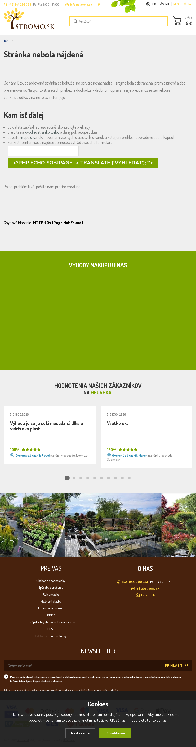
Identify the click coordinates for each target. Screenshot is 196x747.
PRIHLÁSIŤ (173, 665)
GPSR (50, 629)
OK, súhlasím (114, 733)
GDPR (51, 615)
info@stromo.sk (81, 4)
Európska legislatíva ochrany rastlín (51, 622)
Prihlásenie (161, 4)
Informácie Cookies (51, 608)
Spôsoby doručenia (51, 587)
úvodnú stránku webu (42, 132)
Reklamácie (51, 594)
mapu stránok (31, 137)
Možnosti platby (51, 601)
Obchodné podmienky (50, 580)
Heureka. (101, 392)
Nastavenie (80, 733)
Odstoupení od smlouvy (50, 636)
